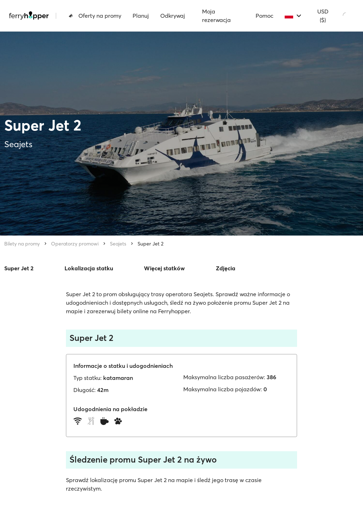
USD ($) (323, 15)
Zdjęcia (225, 268)
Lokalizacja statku (89, 268)
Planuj (141, 15)
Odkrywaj (172, 15)
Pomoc (264, 15)
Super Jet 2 (150, 244)
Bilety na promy (22, 244)
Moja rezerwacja (216, 15)
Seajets (118, 244)
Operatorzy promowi (75, 244)
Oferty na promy (94, 15)
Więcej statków (164, 268)
